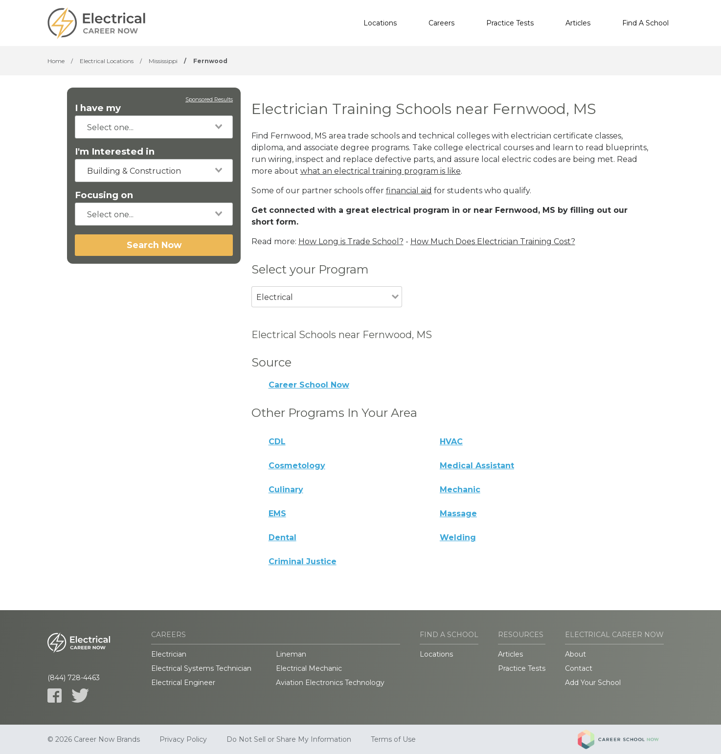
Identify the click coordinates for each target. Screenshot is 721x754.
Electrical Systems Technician (201, 668)
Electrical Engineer (183, 682)
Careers (441, 23)
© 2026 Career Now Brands (93, 739)
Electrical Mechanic (309, 668)
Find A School (645, 23)
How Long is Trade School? (351, 241)
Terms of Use (393, 739)
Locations (380, 23)
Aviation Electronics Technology (330, 682)
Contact (578, 668)
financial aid (409, 190)
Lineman (291, 654)
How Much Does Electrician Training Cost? (492, 241)
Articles (577, 23)
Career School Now (309, 384)
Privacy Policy (183, 739)
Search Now (154, 245)
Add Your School (593, 682)
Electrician (168, 654)
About (575, 654)
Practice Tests (510, 23)
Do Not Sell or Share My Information (288, 739)
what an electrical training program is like (380, 171)
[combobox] (153, 127)
